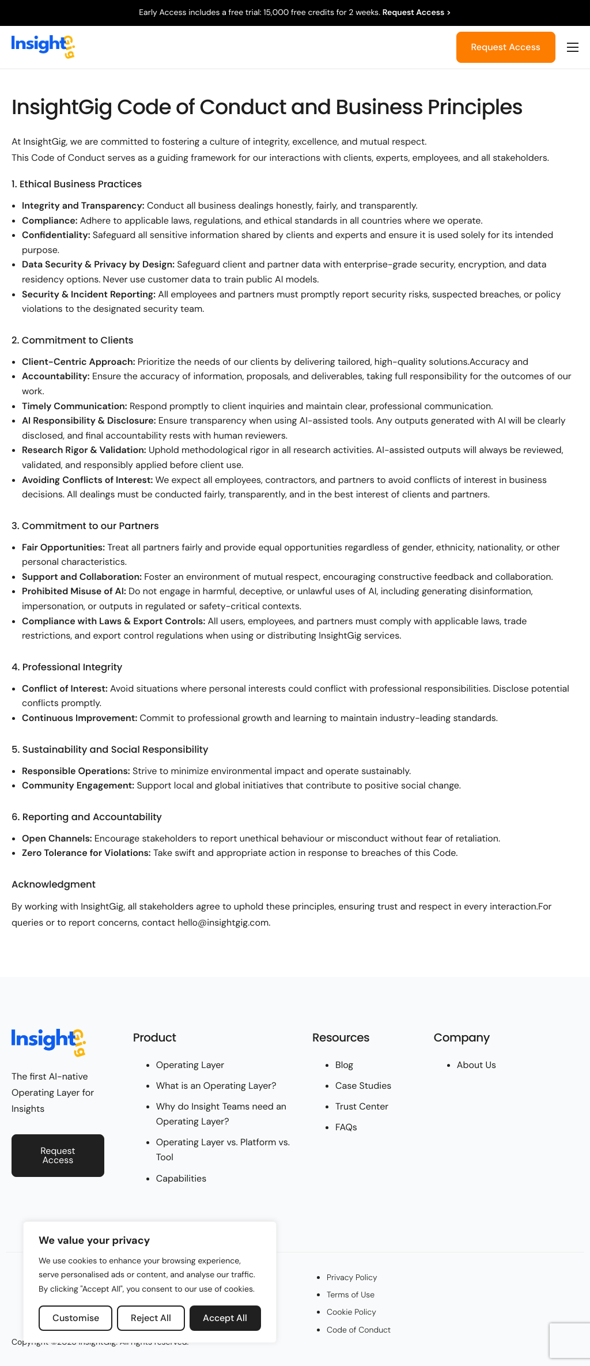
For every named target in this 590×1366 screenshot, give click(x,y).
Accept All (225, 1318)
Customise (75, 1318)
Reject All (151, 1318)
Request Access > (417, 12)
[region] (150, 1282)
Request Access (505, 47)
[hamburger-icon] (572, 47)
